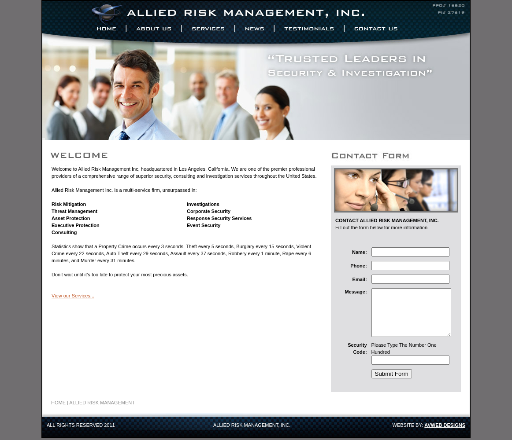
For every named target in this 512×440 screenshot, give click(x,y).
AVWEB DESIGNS (444, 427)
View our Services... (73, 295)
